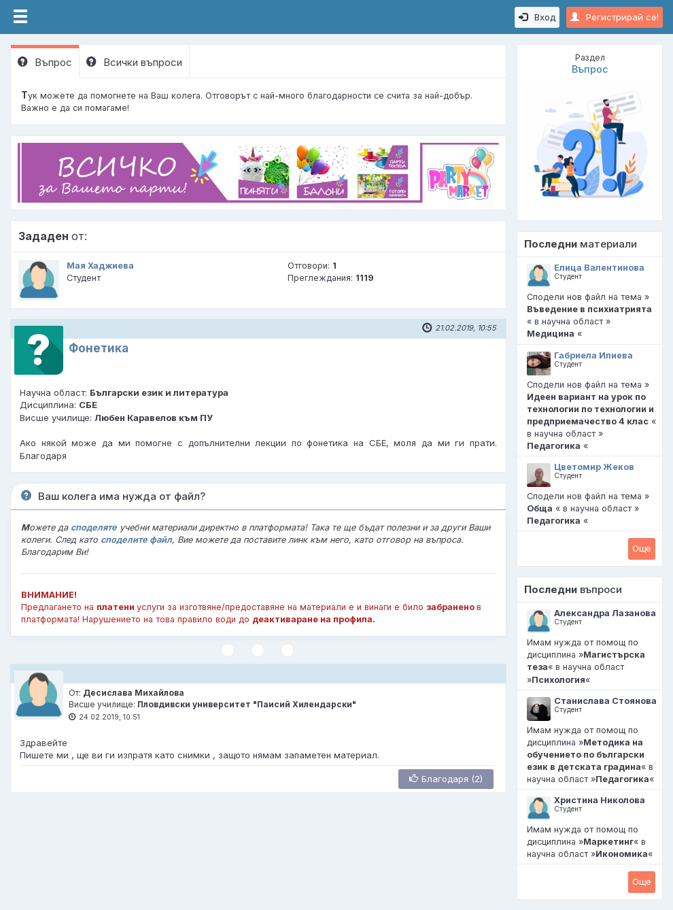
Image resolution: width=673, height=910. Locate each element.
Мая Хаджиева (100, 265)
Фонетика (98, 348)
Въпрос (45, 62)
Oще (641, 548)
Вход (537, 17)
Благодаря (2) (446, 778)
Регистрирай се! (614, 17)
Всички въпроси (134, 62)
